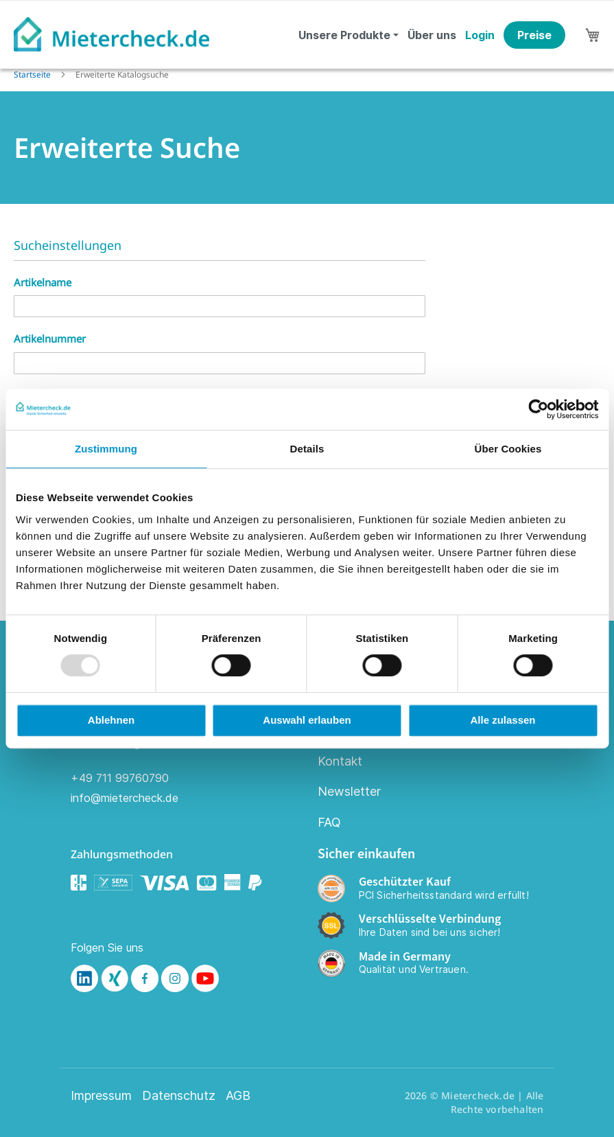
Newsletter (349, 791)
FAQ (329, 822)
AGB (238, 1096)
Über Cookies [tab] (508, 449)
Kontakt (340, 761)
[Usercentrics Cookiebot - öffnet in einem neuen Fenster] (538, 409)
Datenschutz (178, 1096)
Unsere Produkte (344, 35)
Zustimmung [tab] (106, 449)
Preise (534, 35)
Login (480, 35)
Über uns (432, 35)
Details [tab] (307, 449)
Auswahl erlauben (307, 720)
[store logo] (111, 34)
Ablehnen (111, 720)
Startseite (33, 74)
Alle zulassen (502, 720)
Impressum (101, 1096)
